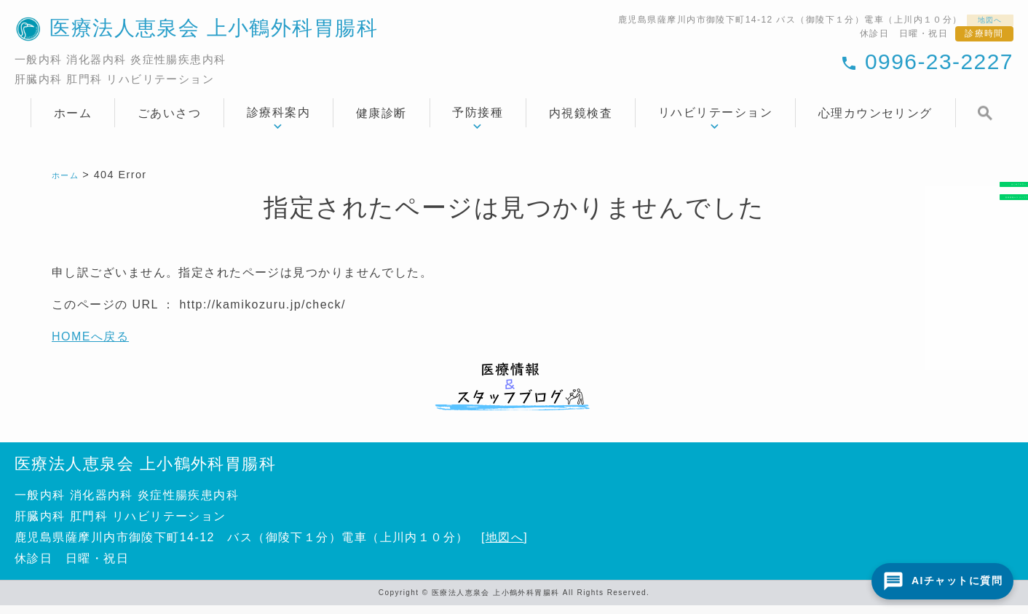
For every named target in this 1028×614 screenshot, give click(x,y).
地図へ (984, 22)
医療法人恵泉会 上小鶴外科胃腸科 (145, 472)
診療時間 (984, 38)
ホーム (73, 121)
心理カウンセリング (875, 121)
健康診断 (381, 121)
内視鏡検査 (580, 121)
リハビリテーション (715, 121)
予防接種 (477, 121)
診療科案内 (278, 121)
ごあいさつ (169, 121)
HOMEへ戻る (90, 345)
